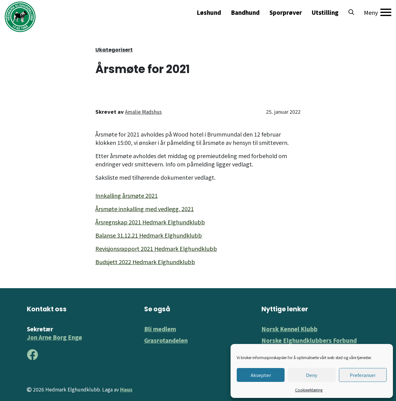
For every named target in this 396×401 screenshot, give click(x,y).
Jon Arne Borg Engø (54, 337)
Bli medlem (160, 329)
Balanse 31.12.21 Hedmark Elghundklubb (148, 235)
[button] (351, 12)
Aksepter (261, 375)
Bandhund (245, 12)
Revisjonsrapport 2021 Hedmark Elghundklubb (156, 248)
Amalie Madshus (143, 111)
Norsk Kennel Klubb (289, 329)
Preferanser (363, 375)
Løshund (209, 12)
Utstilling (325, 12)
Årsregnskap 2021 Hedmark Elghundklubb (150, 222)
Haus (126, 389)
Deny (311, 375)
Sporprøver (285, 12)
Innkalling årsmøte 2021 (126, 195)
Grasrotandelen (166, 340)
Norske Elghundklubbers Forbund (309, 340)
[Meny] (377, 12)
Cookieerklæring (309, 389)
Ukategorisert (114, 50)
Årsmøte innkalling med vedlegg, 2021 (144, 209)
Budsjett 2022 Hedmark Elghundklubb (145, 262)
